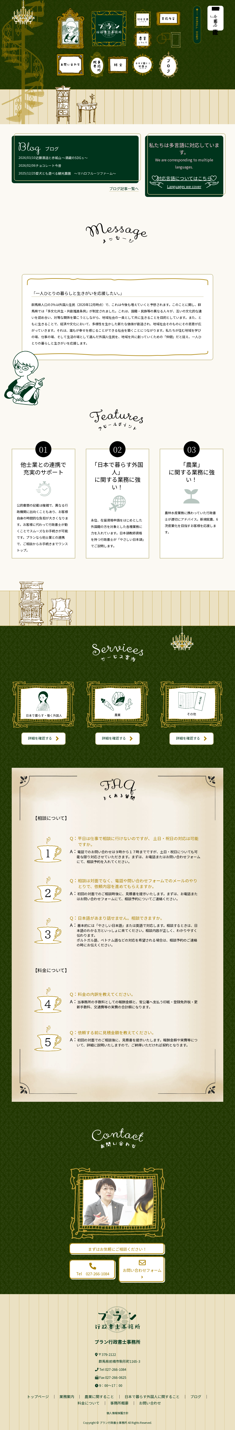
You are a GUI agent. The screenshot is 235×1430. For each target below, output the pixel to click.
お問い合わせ (150, 1403)
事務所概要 (119, 1403)
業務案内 (66, 1396)
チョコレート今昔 (48, 165)
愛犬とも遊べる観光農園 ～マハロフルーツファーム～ (76, 173)
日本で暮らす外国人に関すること (152, 1396)
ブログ (195, 1396)
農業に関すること (99, 1396)
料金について (89, 1403)
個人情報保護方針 (117, 1413)
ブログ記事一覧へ (124, 188)
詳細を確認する (43, 738)
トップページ (38, 1396)
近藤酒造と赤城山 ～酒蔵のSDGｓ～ (62, 157)
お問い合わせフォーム (142, 1269)
